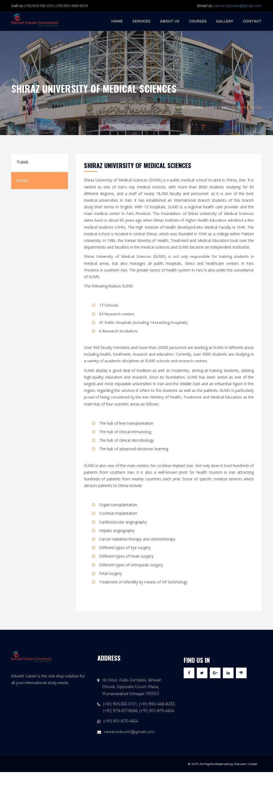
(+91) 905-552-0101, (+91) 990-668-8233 (56, 5)
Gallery (224, 21)
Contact (252, 21)
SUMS (22, 180)
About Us (169, 21)
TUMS (22, 162)
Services (141, 21)
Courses (198, 21)
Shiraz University (247, 107)
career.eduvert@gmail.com (237, 5)
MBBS (212, 107)
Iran (224, 107)
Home (117, 21)
